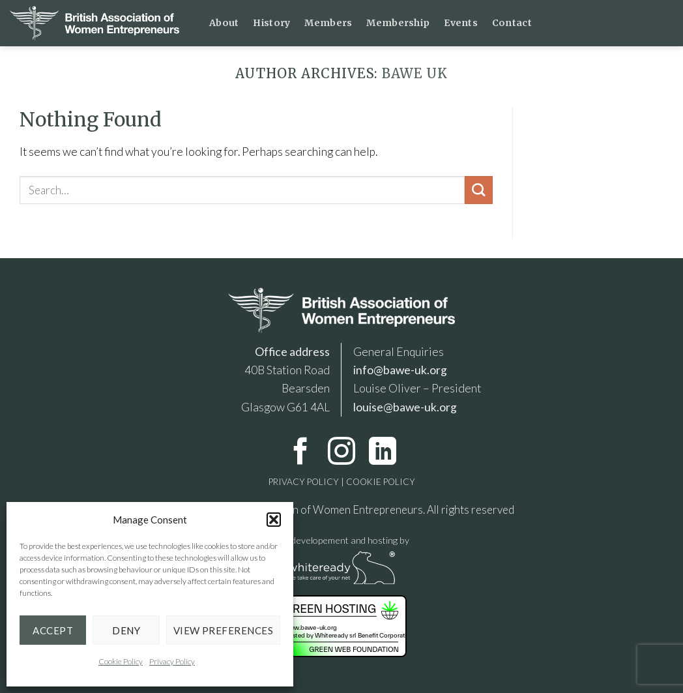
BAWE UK (415, 73)
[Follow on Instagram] (341, 453)
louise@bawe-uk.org (405, 407)
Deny (126, 630)
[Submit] (479, 190)
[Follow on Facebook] (300, 453)
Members (328, 23)
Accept (53, 630)
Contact (512, 23)
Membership (397, 23)
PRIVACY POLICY (304, 482)
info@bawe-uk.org (400, 370)
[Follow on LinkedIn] (382, 453)
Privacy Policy (172, 661)
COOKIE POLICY (379, 482)
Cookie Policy (120, 661)
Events (461, 23)
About (224, 23)
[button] (273, 519)
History (271, 23)
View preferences (223, 630)
